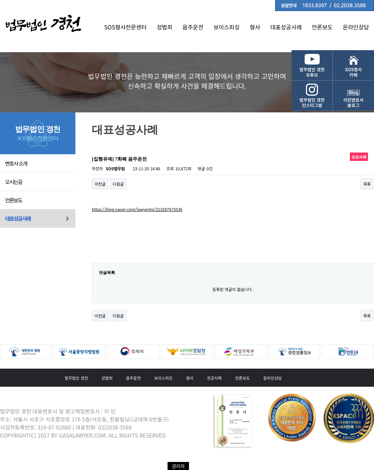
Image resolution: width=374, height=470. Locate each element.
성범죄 (164, 27)
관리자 (178, 466)
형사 (255, 27)
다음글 (118, 184)
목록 (367, 184)
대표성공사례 (286, 27)
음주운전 (192, 27)
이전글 (100, 184)
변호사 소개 (16, 163)
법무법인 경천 (76, 378)
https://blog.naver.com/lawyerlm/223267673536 (137, 209)
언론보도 (322, 27)
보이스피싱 (226, 27)
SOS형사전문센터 (125, 27)
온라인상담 (356, 27)
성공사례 (214, 378)
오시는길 (13, 182)
